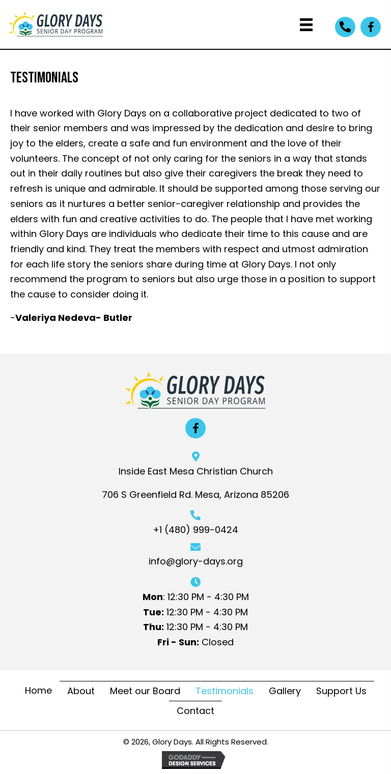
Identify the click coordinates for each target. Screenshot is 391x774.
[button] (345, 27)
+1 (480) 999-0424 (195, 529)
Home (38, 690)
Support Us (341, 690)
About (81, 690)
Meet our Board (145, 690)
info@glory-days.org (196, 561)
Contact (195, 710)
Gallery (285, 690)
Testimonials (225, 690)
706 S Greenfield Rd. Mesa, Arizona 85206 (195, 494)
